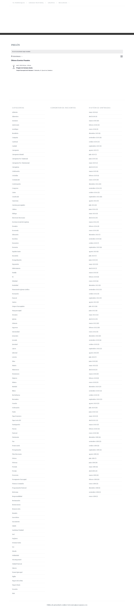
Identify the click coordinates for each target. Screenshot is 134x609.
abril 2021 (92, 370)
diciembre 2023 (93, 234)
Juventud (15, 344)
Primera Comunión (18, 484)
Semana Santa (16, 543)
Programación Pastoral (19, 488)
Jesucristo (15, 336)
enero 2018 (92, 496)
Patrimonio (15, 437)
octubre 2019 (93, 446)
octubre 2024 (93, 192)
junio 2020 (92, 412)
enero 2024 (92, 230)
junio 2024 (92, 209)
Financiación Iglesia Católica (20, 289)
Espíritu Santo (16, 251)
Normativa (15, 399)
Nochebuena (16, 395)
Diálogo (14, 213)
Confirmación (16, 184)
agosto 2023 (92, 251)
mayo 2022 (92, 315)
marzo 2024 (92, 222)
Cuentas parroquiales (18, 205)
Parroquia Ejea (67, 18)
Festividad (15, 285)
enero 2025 (92, 180)
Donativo (15, 226)
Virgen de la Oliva (17, 581)
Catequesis (15, 150)
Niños (14, 391)
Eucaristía (15, 256)
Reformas (15, 492)
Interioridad (15, 332)
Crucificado (15, 197)
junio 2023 (92, 260)
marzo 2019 (92, 475)
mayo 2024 (92, 213)
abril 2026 (92, 116)
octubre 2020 (93, 395)
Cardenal (15, 142)
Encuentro (15, 243)
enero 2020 (92, 433)
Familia (14, 272)
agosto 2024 (93, 201)
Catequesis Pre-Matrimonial (20, 163)
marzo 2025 (92, 171)
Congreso (15, 188)
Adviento (15, 112)
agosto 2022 (93, 302)
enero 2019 (92, 484)
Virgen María (16, 585)
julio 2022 (92, 306)
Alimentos (15, 116)
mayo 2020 (92, 416)
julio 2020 (92, 408)
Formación (15, 294)
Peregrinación (16, 450)
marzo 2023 (92, 272)
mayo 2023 (92, 264)
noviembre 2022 (94, 289)
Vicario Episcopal (17, 572)
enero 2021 (92, 382)
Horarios (15, 315)
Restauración (16, 500)
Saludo (14, 526)
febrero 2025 (93, 175)
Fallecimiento (16, 268)
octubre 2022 (93, 294)
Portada (14, 467)
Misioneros (15, 370)
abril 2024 (92, 218)
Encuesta (15, 247)
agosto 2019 (92, 454)
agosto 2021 (92, 353)
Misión (14, 365)
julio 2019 (91, 458)
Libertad (14, 353)
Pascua (14, 429)
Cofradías (15, 175)
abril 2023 (92, 268)
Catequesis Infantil (18, 154)
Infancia (14, 323)
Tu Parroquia (19, 2)
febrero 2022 (93, 327)
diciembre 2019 (93, 437)
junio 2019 (92, 462)
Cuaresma (15, 201)
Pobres (14, 458)
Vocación (15, 589)
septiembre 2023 (94, 247)
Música (14, 382)
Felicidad (14, 281)
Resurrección (16, 509)
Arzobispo (15, 129)
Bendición (15, 133)
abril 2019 (92, 471)
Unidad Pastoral (36, 2)
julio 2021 (92, 357)
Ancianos (15, 121)
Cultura (14, 209)
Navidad (14, 386)
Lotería (14, 357)
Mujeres (14, 378)
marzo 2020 (92, 424)
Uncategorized (16, 560)
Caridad (14, 146)
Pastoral (14, 433)
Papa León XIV (16, 420)
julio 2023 (92, 256)
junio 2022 (92, 310)
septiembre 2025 (94, 146)
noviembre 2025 (94, 137)
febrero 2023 (93, 277)
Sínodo (14, 551)
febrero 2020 (93, 429)
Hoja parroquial (16, 310)
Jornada (14, 340)
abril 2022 (92, 319)
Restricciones (16, 505)
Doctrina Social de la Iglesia (20, 222)
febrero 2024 (93, 226)
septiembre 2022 (94, 298)
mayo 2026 (92, 112)
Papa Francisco (16, 416)
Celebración (16, 171)
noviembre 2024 (94, 188)
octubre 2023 (93, 243)
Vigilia (14, 576)
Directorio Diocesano (18, 218)
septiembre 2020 (94, 399)
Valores (14, 568)
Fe (13, 277)
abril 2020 (92, 420)
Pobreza (14, 462)
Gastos (14, 302)
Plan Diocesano (17, 454)
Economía (15, 230)
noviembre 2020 (94, 391)
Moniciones (15, 374)
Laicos (14, 348)
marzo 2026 (92, 121)
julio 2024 (92, 205)
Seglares (15, 538)
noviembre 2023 (94, 239)
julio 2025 (92, 154)
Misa (13, 361)
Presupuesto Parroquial (19, 479)
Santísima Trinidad (18, 530)
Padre (14, 412)
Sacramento (16, 522)
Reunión (14, 513)
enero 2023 (92, 281)
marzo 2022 (92, 323)
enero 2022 (92, 332)
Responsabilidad (17, 496)
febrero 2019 (93, 479)
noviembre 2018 (94, 492)
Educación (15, 234)
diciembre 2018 (93, 488)
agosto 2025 (93, 150)
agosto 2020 (93, 403)
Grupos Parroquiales (18, 306)
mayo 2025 (92, 163)
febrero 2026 (93, 125)
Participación (16, 424)
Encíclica (15, 239)
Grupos (51, 2)
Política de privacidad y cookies (57, 605)
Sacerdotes (15, 517)
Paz (13, 441)
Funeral (14, 298)
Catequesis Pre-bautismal (20, 159)
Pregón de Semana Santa (24, 68)
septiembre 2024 (94, 197)
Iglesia (14, 319)
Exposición (15, 264)
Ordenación (15, 408)
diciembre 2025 (93, 133)
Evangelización (16, 260)
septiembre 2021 (94, 348)
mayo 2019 (92, 467)
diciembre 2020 (94, 386)
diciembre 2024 (94, 184)
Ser (13, 547)
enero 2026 (92, 129)
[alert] (67, 51)
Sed (13, 534)
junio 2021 (92, 361)
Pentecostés (16, 446)
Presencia (15, 475)
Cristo (14, 192)
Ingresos (15, 327)
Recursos (63, 2)
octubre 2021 (93, 344)
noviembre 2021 (94, 340)
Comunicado (16, 180)
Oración (14, 403)
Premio (14, 471)
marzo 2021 (92, 374)
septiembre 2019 (94, 450)
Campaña (15, 137)
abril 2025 (92, 167)
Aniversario (15, 125)
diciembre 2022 (94, 285)
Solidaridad (15, 555)
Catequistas (15, 167)
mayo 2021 (92, 365)
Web (13, 593)
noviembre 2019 (94, 441)
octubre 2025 (93, 142)
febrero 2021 (93, 378)
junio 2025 (92, 159)
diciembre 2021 (93, 336)
